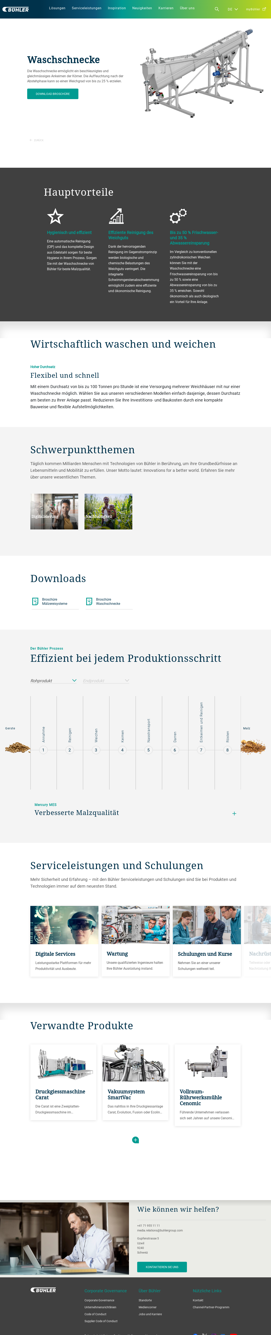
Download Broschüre (53, 94)
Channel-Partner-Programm (211, 1307)
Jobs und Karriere (150, 1314)
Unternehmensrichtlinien (100, 1307)
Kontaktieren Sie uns (162, 1267)
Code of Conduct (95, 1314)
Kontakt (198, 1300)
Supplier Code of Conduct (101, 1321)
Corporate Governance (99, 1300)
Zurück (37, 140)
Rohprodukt (53, 680)
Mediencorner (148, 1307)
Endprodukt (106, 680)
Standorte (145, 1300)
